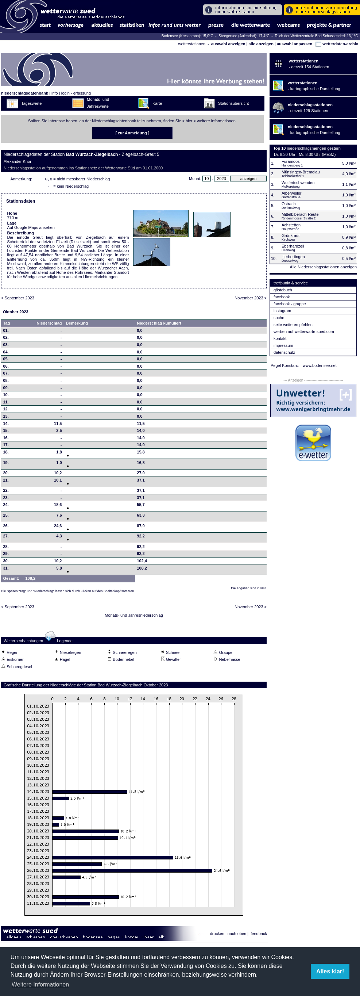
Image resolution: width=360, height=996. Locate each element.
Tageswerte (31, 103)
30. (6, 562)
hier (189, 121)
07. (6, 374)
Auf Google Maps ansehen (31, 229)
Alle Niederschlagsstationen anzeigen (323, 267)
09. (6, 389)
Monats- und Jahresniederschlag (134, 616)
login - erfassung (76, 93)
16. (6, 439)
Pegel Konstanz (285, 365)
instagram (282, 311)
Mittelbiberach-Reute (300, 214)
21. (6, 481)
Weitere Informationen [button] (40, 984)
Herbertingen (293, 256)
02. (6, 339)
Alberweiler (291, 193)
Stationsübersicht (233, 103)
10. (6, 396)
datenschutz (284, 352)
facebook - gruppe (290, 304)
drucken (217, 935)
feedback (259, 935)
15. (6, 432)
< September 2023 (17, 299)
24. (6, 506)
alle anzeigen (260, 44)
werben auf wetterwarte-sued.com (304, 331)
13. (6, 417)
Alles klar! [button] (330, 971)
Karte (157, 103)
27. (6, 537)
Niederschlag (49, 324)
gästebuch (283, 290)
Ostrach (289, 204)
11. (6, 403)
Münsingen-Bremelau (301, 172)
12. (6, 410)
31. (6, 569)
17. (6, 446)
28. (6, 548)
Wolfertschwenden (298, 182)
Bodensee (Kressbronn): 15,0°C (188, 36)
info (54, 93)
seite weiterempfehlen (293, 324)
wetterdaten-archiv (337, 44)
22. (6, 492)
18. (6, 453)
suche (279, 317)
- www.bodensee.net (318, 365)
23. (6, 499)
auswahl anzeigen (228, 44)
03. (6, 346)
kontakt (280, 338)
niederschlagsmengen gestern (314, 148)
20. (6, 474)
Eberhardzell (293, 246)
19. (6, 464)
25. (6, 516)
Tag (6, 324)
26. (6, 527)
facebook (282, 297)
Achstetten (291, 225)
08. (6, 382)
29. (6, 555)
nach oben (237, 935)
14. (6, 425)
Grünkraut (290, 235)
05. (6, 360)
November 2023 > (251, 299)
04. (6, 353)
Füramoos (291, 161)
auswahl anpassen (294, 44)
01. (6, 332)
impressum (283, 345)
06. (6, 367)
